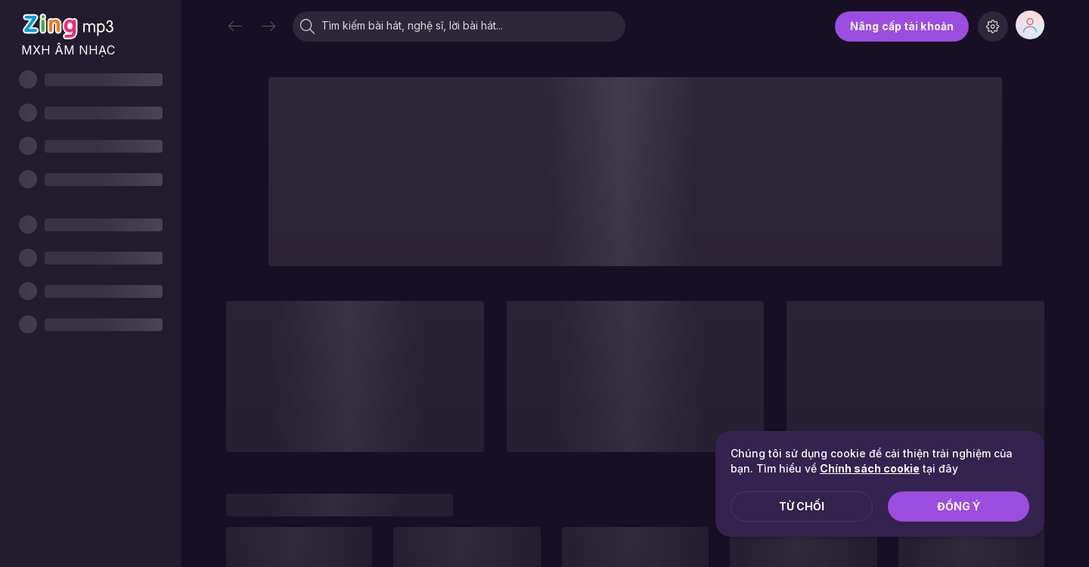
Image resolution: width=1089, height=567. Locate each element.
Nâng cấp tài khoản (902, 26)
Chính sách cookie (870, 468)
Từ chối (801, 506)
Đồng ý (958, 506)
